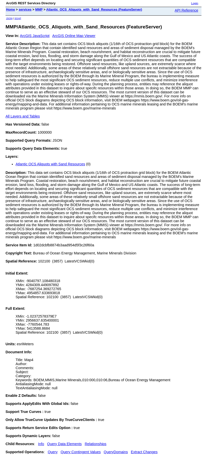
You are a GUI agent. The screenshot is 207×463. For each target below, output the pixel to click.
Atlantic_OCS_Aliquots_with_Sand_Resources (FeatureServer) (94, 9)
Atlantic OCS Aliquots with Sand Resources (50, 164)
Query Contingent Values (81, 452)
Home (10, 9)
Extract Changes (144, 452)
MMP (39, 9)
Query (53, 452)
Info (41, 444)
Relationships (95, 444)
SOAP (17, 18)
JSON (9, 18)
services (25, 9)
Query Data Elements (64, 444)
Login (194, 3)
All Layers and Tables (23, 116)
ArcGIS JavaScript (34, 36)
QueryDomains (116, 452)
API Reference (186, 10)
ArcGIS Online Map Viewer (73, 36)
